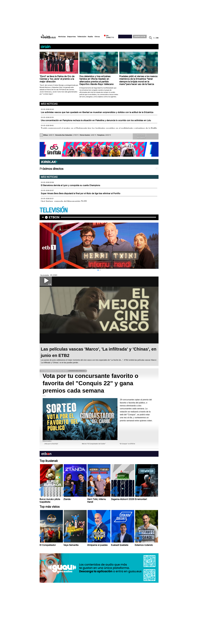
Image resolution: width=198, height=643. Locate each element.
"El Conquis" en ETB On (127, 443)
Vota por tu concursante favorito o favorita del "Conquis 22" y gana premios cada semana (90, 383)
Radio (90, 37)
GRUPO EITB (139, 36)
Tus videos (139, 138)
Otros (97, 37)
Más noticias (49, 103)
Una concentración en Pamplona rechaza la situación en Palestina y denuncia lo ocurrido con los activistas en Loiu (96, 120)
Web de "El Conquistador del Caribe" (94, 443)
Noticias (62, 37)
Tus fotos (139, 135)
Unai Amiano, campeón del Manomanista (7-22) (64, 201)
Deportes (71, 37)
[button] (98, 270)
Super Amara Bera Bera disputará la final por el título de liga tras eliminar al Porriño (80, 193)
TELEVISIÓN (54, 210)
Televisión (81, 37)
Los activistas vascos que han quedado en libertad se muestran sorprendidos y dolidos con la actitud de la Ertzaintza (97, 112)
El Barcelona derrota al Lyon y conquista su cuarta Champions (70, 185)
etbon (54, 217)
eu (154, 38)
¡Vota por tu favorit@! (51, 443)
